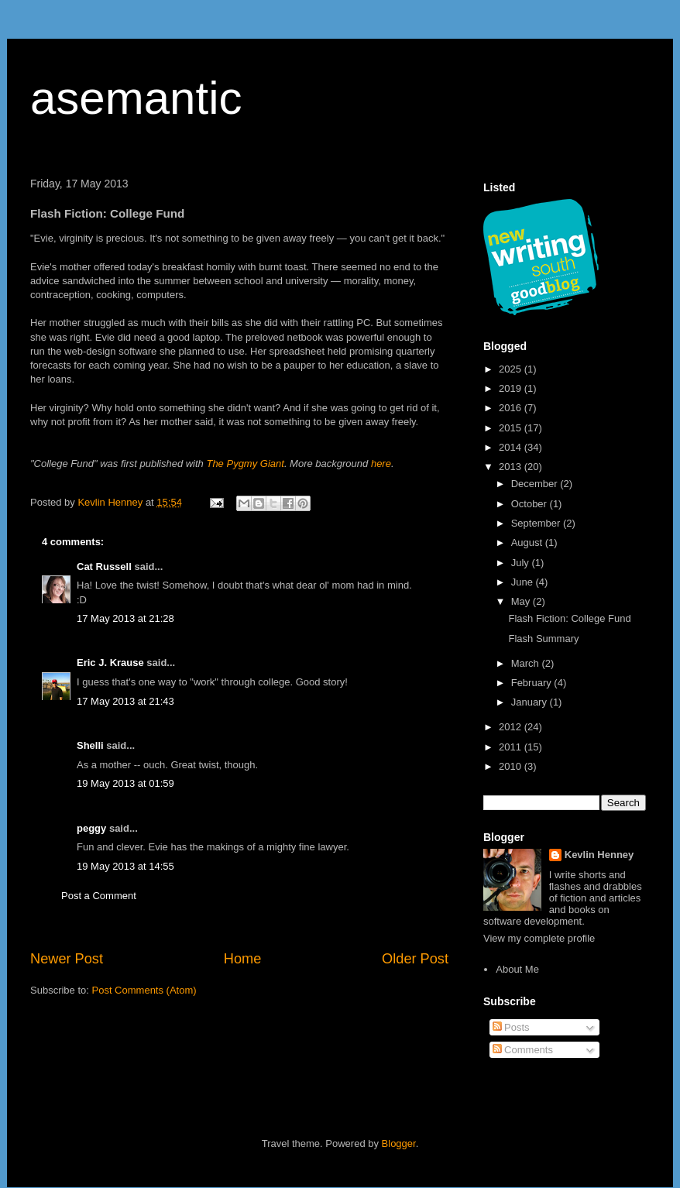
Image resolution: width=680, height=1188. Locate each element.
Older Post (415, 959)
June (523, 582)
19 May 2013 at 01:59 (125, 783)
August (528, 542)
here (381, 463)
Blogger (399, 1143)
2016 (511, 408)
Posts (511, 1027)
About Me (517, 969)
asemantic (136, 98)
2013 (511, 466)
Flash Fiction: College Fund (569, 618)
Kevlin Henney (599, 854)
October (530, 504)
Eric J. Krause (110, 662)
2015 (511, 428)
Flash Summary (543, 638)
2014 (511, 447)
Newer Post (66, 959)
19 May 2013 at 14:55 (125, 866)
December (536, 483)
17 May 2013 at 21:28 (125, 618)
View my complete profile (539, 938)
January (530, 702)
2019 (511, 388)
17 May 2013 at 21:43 (125, 701)
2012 (511, 727)
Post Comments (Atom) (144, 990)
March (526, 663)
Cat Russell (104, 566)
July (521, 562)
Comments (523, 1050)
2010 (511, 766)
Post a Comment (98, 895)
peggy (91, 828)
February (533, 682)
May (522, 601)
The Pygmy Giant (244, 463)
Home (243, 959)
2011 (511, 747)
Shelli (90, 745)
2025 (511, 369)
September (537, 523)
